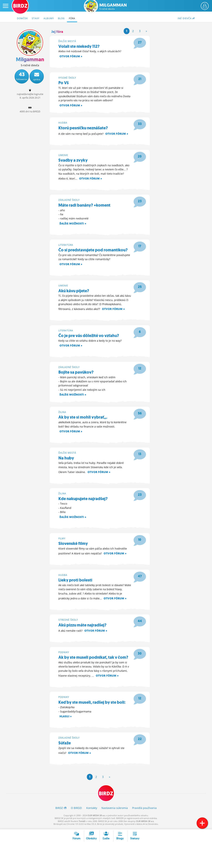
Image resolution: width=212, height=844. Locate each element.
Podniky (63, 653)
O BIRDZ (76, 809)
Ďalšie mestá (67, 41)
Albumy (49, 18)
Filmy (61, 539)
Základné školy (69, 200)
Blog (61, 18)
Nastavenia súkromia (114, 809)
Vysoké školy (67, 77)
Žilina (62, 412)
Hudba (62, 122)
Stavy (35, 18)
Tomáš (82, 822)
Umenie (63, 155)
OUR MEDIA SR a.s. (97, 817)
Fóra (72, 18)
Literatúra (65, 245)
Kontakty (91, 809)
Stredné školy (68, 621)
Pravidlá (144, 809)
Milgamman (113, 6)
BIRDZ (106, 795)
